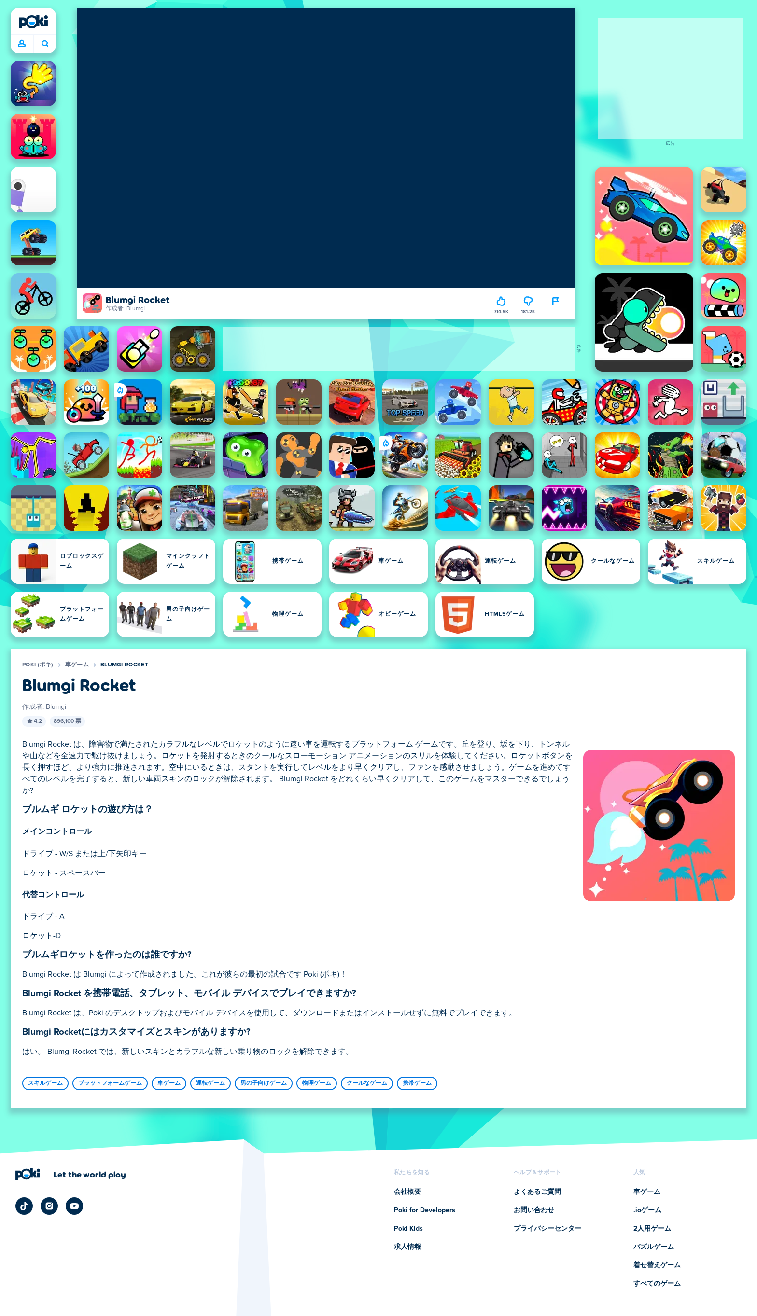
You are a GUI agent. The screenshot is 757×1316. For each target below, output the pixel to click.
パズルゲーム (653, 1247)
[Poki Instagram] (49, 1206)
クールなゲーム (367, 1083)
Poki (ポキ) (38, 665)
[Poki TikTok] (24, 1206)
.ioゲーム (647, 1210)
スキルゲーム (45, 1083)
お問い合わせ (534, 1210)
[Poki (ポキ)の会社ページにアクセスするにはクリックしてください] (70, 1174)
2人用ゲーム (652, 1228)
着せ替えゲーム (657, 1265)
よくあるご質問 (537, 1192)
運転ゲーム (210, 1083)
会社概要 (407, 1192)
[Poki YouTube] (74, 1206)
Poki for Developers (424, 1210)
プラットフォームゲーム (110, 1083)
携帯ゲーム (417, 1083)
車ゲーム (77, 665)
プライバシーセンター (547, 1228)
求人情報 (407, 1247)
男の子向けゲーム (263, 1083)
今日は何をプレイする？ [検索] (45, 43)
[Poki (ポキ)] (33, 21)
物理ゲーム (316, 1083)
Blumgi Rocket (124, 665)
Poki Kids (408, 1228)
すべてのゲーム (657, 1283)
